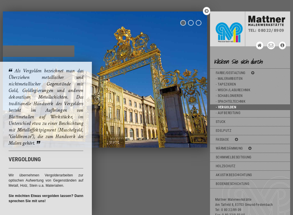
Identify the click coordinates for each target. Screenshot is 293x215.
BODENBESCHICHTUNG (232, 184)
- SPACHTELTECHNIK (231, 101)
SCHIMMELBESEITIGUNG (234, 157)
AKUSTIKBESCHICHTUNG (234, 175)
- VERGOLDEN (226, 107)
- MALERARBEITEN (229, 79)
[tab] (250, 61)
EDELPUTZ (223, 131)
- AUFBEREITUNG (228, 113)
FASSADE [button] (227, 140)
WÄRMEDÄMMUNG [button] (234, 148)
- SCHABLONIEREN (229, 96)
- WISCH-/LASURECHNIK (233, 90)
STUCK (221, 122)
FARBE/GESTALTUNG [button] (235, 73)
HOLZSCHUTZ (225, 166)
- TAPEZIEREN (226, 84)
